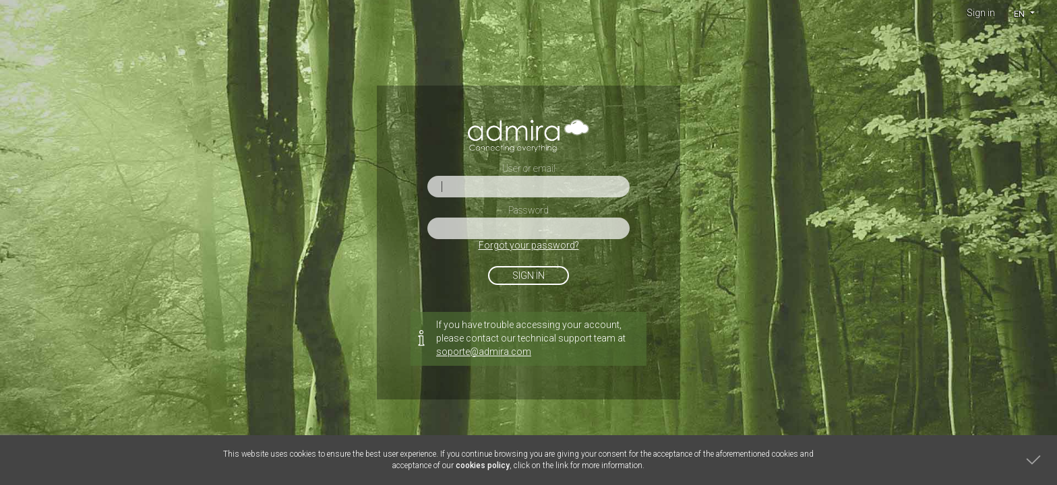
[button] (1023, 13)
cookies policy (483, 465)
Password (528, 210)
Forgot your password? (529, 245)
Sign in (981, 12)
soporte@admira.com (483, 351)
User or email (528, 168)
